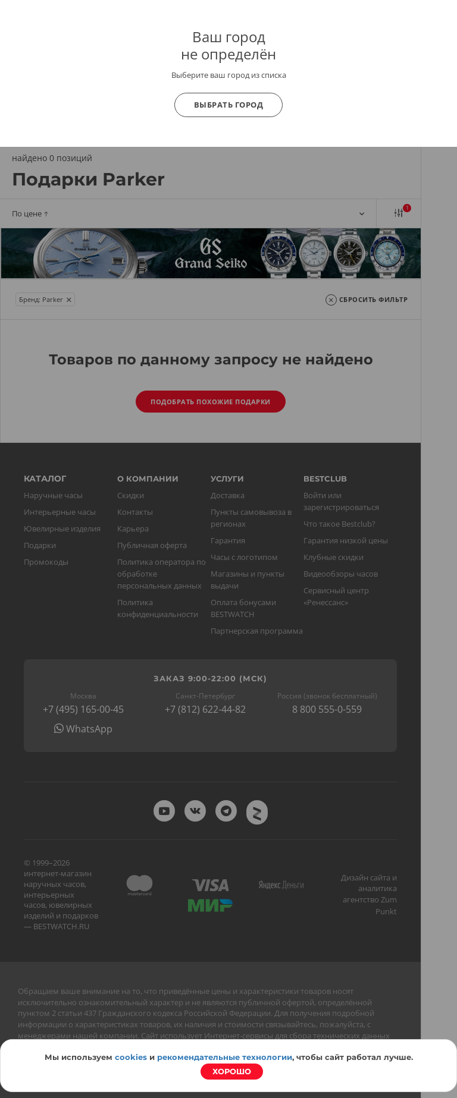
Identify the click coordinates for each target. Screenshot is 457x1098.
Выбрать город (229, 104)
